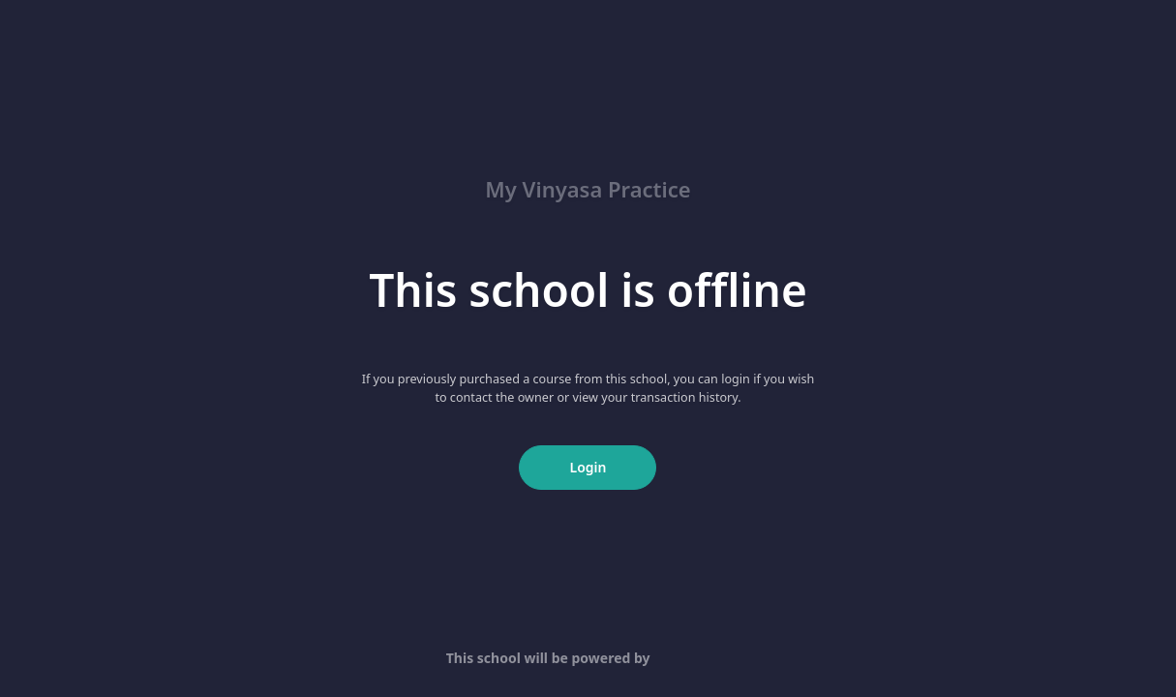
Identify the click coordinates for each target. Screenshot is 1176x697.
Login (588, 467)
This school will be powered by (588, 658)
